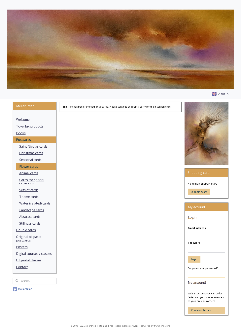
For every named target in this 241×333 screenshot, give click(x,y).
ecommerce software (127, 325)
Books (21, 133)
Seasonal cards (30, 160)
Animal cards (28, 173)
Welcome (23, 119)
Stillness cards (29, 223)
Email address (197, 228)
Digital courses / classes (34, 253)
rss (111, 325)
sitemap (103, 325)
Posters (22, 247)
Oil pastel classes (28, 260)
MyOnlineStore (162, 325)
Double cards (26, 230)
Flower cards (28, 166)
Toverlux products (30, 126)
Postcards (23, 139)
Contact (22, 267)
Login (194, 259)
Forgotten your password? (203, 268)
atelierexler (22, 289)
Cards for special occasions (31, 182)
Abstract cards (30, 216)
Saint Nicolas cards (33, 146)
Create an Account (201, 310)
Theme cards (29, 197)
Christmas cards (31, 153)
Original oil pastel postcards (29, 238)
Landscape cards (31, 210)
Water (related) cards (35, 203)
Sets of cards (28, 190)
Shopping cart (199, 192)
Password (194, 242)
